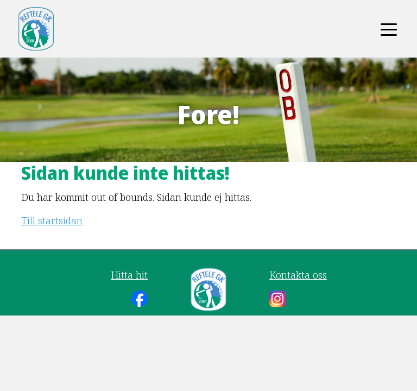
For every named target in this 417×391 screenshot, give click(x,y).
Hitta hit (129, 274)
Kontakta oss (298, 274)
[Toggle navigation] (389, 29)
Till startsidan (52, 220)
